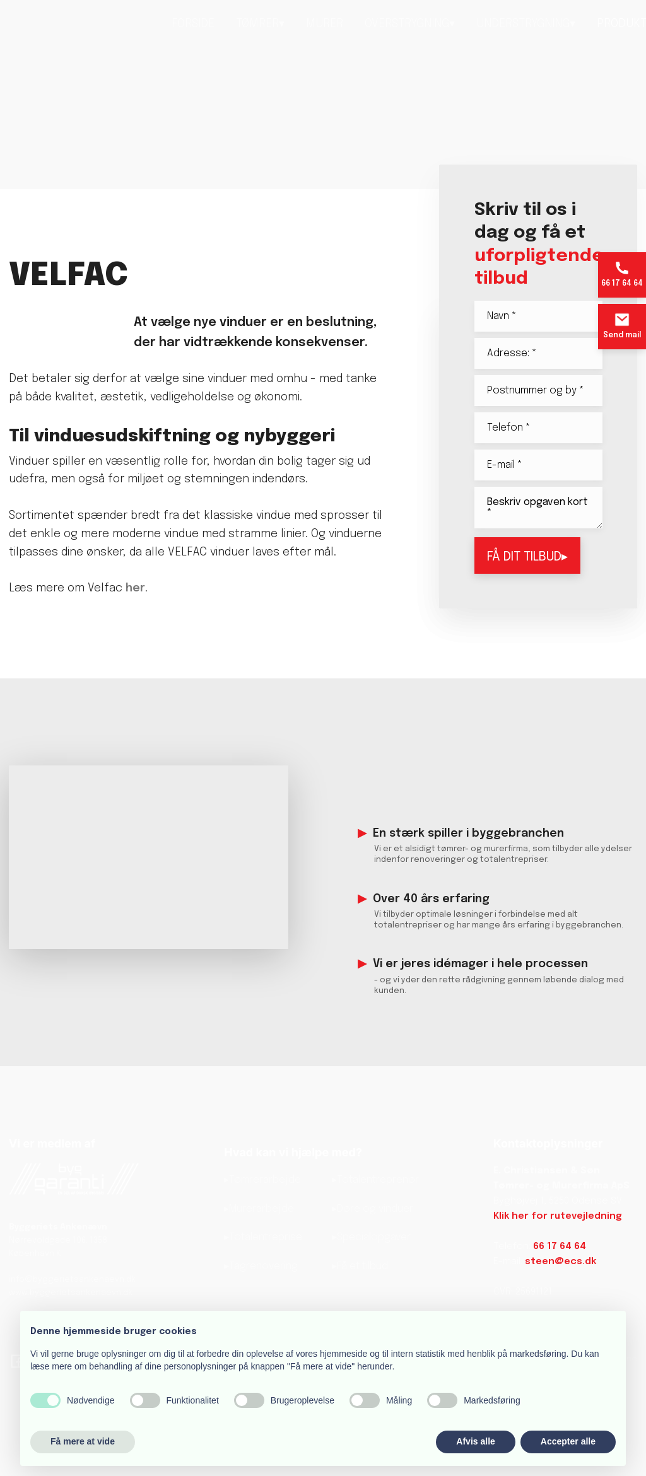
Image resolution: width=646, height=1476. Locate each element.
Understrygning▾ (525, 24)
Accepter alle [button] (568, 1441)
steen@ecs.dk (560, 1262)
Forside (193, 24)
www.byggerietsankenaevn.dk (70, 1293)
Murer (324, 24)
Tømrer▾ (260, 24)
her (135, 588)
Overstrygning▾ (410, 24)
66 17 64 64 (559, 1246)
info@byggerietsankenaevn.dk (72, 1280)
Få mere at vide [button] (82, 1441)
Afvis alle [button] (475, 1441)
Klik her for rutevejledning (557, 1216)
